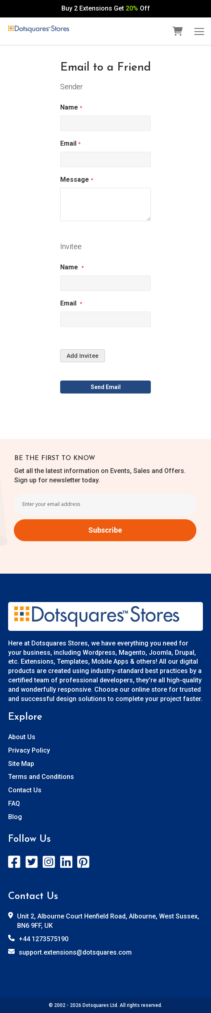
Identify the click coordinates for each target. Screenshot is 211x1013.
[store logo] (38, 29)
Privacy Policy (29, 750)
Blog (15, 817)
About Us (21, 737)
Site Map (21, 764)
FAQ (14, 803)
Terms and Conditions (41, 777)
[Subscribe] (105, 530)
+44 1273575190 (43, 939)
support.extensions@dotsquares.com (75, 952)
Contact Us (24, 790)
